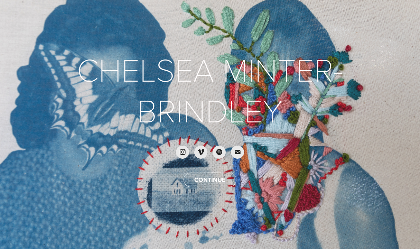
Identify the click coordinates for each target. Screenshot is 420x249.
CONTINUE (210, 179)
